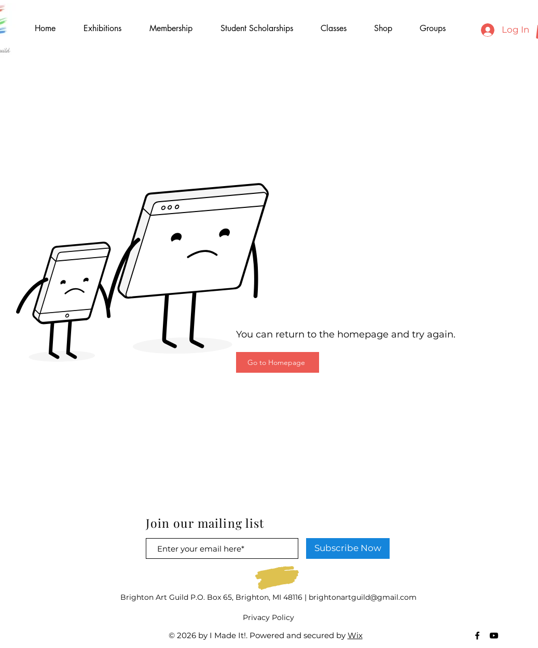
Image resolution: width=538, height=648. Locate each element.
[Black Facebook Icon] (477, 635)
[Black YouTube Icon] (494, 635)
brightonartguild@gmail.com (363, 597)
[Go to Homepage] (277, 362)
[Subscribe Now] (348, 548)
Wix (355, 635)
